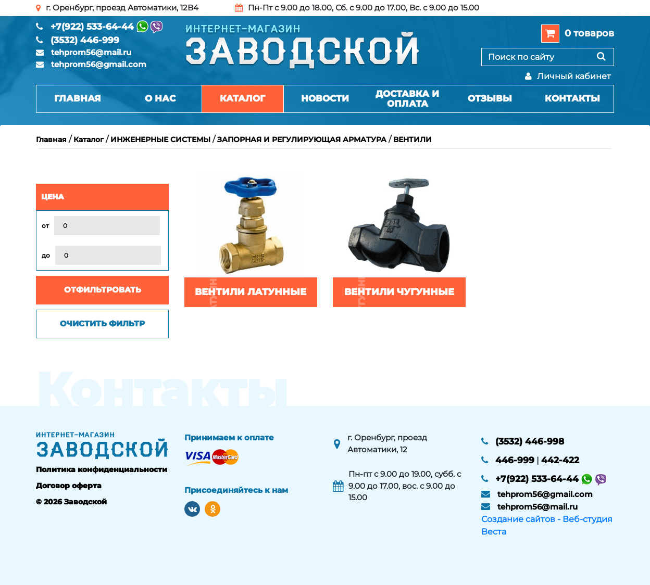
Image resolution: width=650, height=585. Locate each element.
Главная (77, 98)
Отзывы (490, 98)
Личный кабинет (568, 76)
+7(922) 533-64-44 (92, 26)
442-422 (560, 460)
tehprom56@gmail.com (98, 64)
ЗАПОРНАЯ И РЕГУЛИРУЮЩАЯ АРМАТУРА (301, 139)
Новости (325, 98)
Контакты (572, 98)
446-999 (514, 460)
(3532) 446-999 (85, 40)
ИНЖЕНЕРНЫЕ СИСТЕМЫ (160, 139)
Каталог (242, 98)
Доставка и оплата (407, 98)
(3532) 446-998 (529, 441)
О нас (160, 98)
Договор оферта (69, 485)
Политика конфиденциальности (101, 469)
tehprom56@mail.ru (91, 52)
